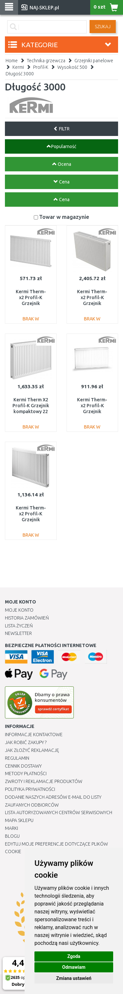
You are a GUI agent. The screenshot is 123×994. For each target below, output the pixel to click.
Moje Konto (19, 610)
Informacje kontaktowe (34, 734)
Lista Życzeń (19, 625)
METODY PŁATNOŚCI (26, 773)
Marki (11, 828)
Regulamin (17, 758)
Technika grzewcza (46, 60)
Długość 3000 (20, 73)
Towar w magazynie (64, 217)
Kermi (18, 67)
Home (12, 60)
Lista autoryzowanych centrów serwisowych (58, 812)
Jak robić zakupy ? (26, 742)
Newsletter (18, 633)
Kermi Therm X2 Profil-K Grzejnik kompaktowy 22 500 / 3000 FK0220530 (30, 411)
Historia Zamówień (27, 618)
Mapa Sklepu (19, 820)
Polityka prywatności (30, 789)
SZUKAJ (103, 26)
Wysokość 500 (72, 67)
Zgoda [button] (73, 956)
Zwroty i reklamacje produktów (43, 781)
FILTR (61, 128)
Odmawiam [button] (74, 967)
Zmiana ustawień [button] (73, 978)
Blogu (12, 836)
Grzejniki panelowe (93, 60)
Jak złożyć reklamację (32, 750)
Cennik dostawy (23, 766)
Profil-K (40, 67)
